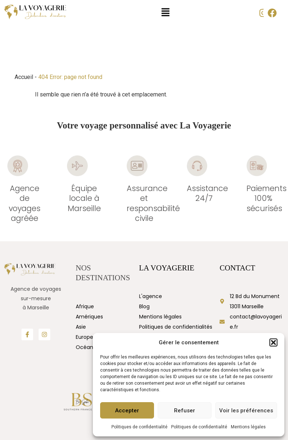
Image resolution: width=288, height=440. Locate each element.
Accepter (127, 410)
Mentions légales (248, 426)
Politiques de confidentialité (139, 426)
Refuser (184, 410)
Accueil (24, 77)
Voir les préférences (246, 410)
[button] (273, 342)
